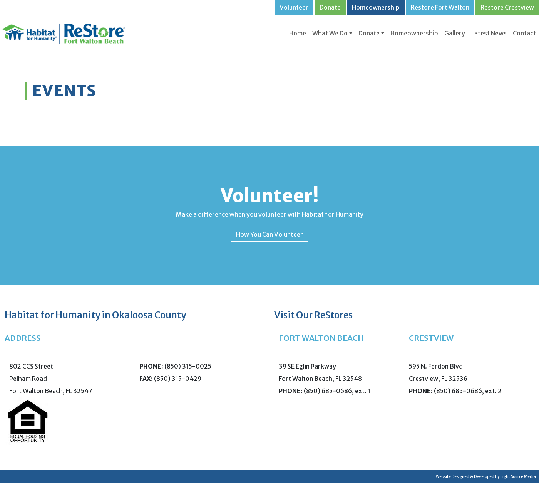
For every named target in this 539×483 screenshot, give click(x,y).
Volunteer (294, 7)
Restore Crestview (507, 7)
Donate (330, 7)
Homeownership (376, 7)
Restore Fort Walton (440, 7)
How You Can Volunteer (269, 234)
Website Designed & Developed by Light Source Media (486, 476)
